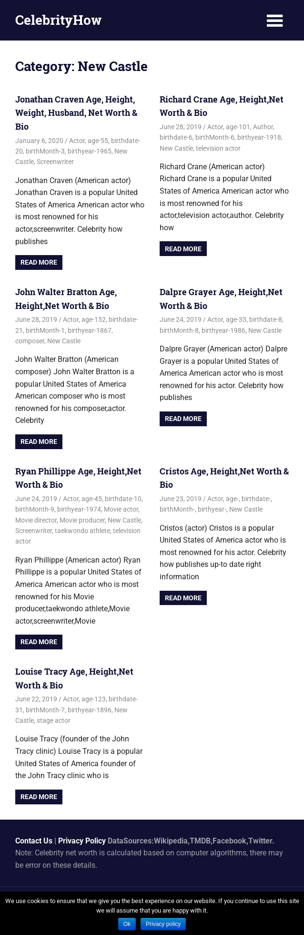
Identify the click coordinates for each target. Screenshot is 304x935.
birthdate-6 (176, 137)
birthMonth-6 (214, 137)
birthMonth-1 (45, 330)
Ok (127, 924)
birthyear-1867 (89, 330)
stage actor (54, 720)
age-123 (93, 699)
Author (263, 127)
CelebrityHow (58, 20)
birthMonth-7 (45, 709)
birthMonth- (177, 509)
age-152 (93, 319)
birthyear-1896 (89, 709)
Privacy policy (163, 924)
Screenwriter (55, 161)
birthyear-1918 (259, 137)
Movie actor (121, 509)
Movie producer (82, 520)
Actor (77, 140)
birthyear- (212, 509)
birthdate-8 (265, 319)
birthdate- (256, 499)
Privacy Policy (82, 840)
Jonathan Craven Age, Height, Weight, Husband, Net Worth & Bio (76, 113)
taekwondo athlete (82, 530)
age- (232, 499)
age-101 (238, 127)
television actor (218, 148)
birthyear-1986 (223, 330)
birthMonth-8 (179, 330)
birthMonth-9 (34, 509)
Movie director (36, 520)
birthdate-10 (123, 499)
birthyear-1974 (79, 509)
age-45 (91, 499)
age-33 (236, 319)
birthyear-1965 (89, 151)
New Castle (176, 148)
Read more (38, 262)
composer (29, 341)
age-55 (98, 140)
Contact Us (33, 840)
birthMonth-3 (45, 151)
